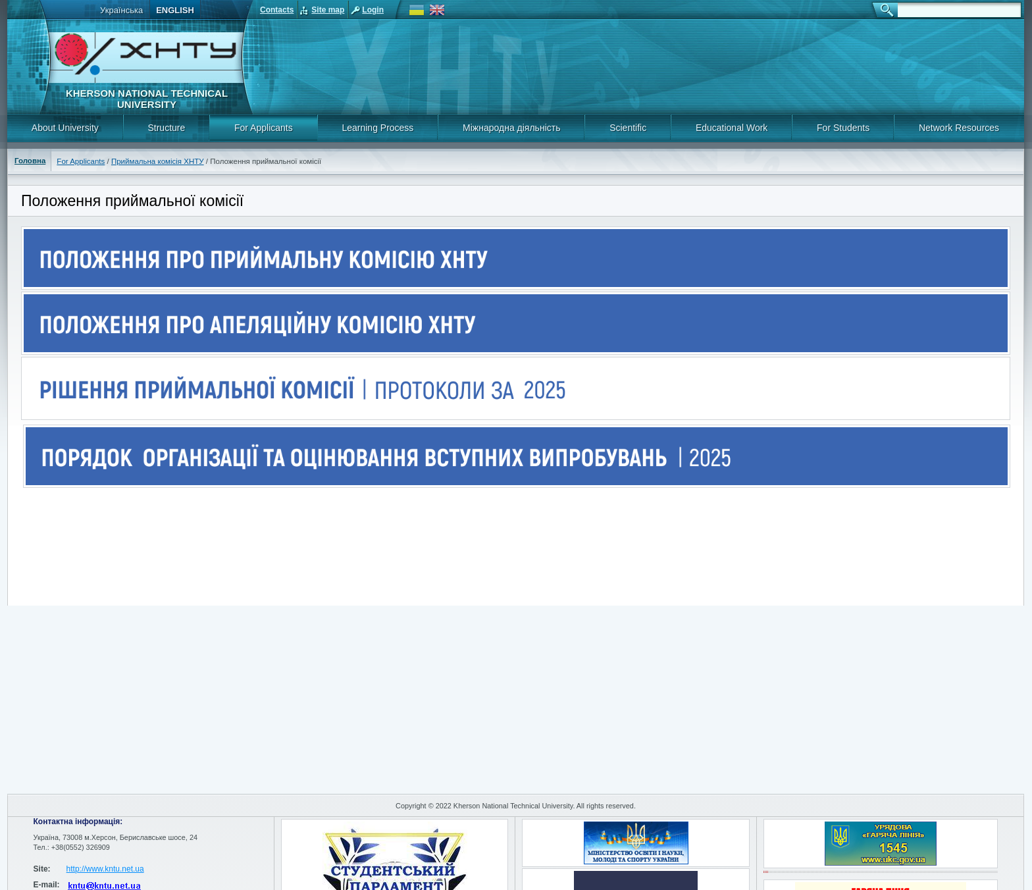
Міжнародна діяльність (511, 127)
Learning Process (377, 127)
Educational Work (731, 127)
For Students (843, 127)
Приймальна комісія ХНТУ (157, 161)
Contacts (277, 9)
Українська (121, 10)
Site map (327, 9)
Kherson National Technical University (147, 99)
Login (373, 9)
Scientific (627, 127)
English (175, 10)
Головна (29, 161)
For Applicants (263, 127)
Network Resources (959, 127)
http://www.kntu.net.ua (105, 869)
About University (65, 127)
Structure (166, 127)
